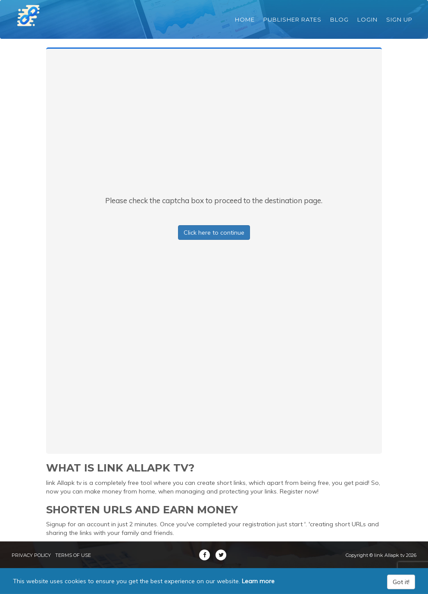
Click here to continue (214, 232)
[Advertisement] (214, 130)
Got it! (401, 582)
